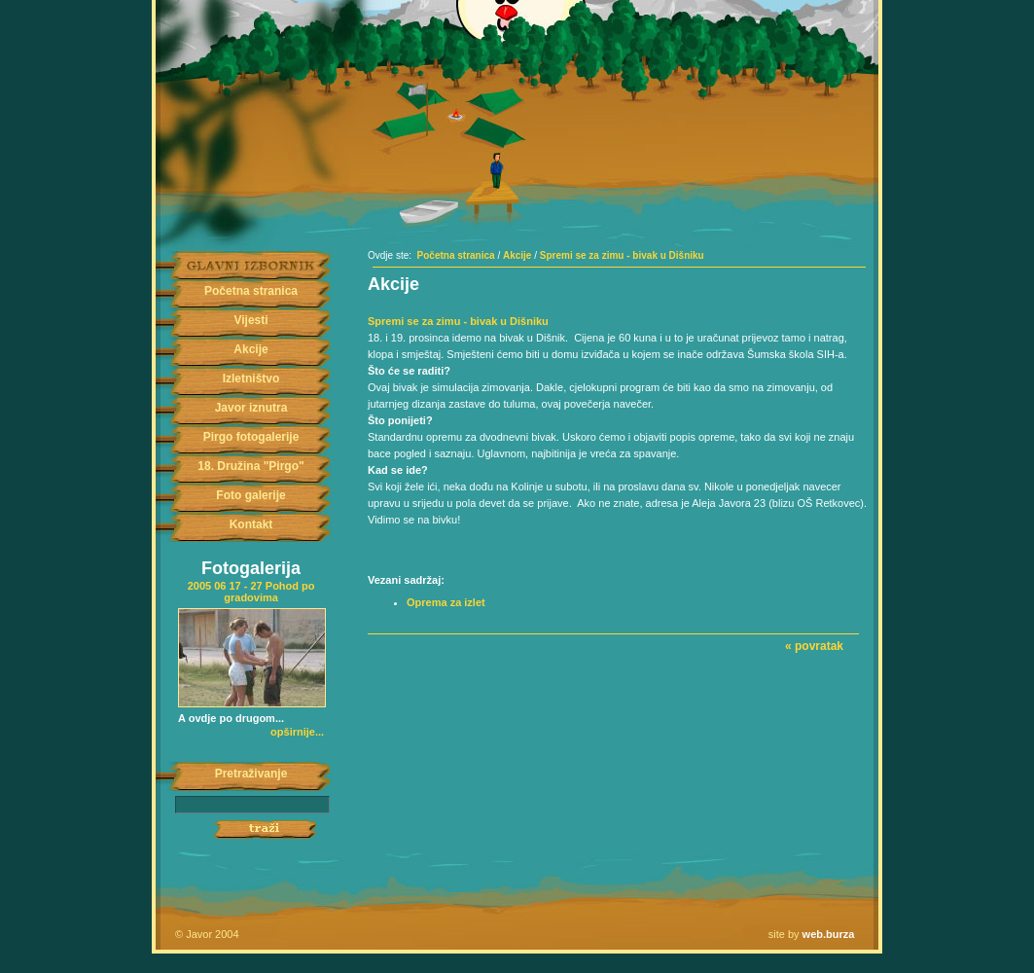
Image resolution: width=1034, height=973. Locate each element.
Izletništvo (251, 378)
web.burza (828, 934)
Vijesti (250, 320)
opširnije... (297, 732)
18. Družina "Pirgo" (250, 466)
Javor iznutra (251, 407)
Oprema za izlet (446, 602)
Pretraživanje (251, 773)
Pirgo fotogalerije (251, 437)
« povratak (814, 646)
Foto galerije (250, 495)
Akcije (250, 349)
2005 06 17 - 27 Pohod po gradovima (251, 591)
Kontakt (251, 524)
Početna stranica (251, 291)
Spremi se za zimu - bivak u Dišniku (622, 255)
